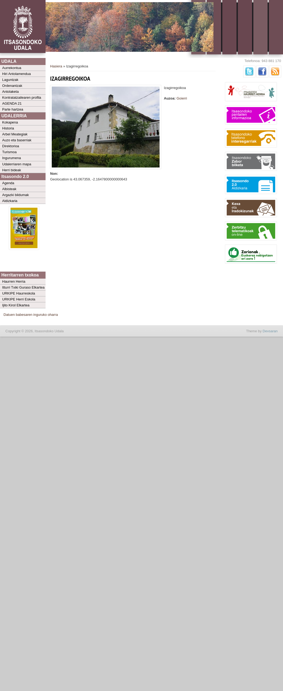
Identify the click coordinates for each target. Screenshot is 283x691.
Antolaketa (10, 92)
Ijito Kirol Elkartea (15, 305)
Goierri (182, 98)
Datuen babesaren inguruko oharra (31, 315)
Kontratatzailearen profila (21, 97)
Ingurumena (11, 158)
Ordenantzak (12, 86)
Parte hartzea (12, 109)
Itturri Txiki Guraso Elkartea (23, 287)
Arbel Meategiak (14, 134)
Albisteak (9, 189)
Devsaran (270, 331)
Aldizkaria (9, 201)
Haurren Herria (13, 281)
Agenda (8, 183)
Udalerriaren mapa (16, 164)
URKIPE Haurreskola (18, 293)
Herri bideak (11, 170)
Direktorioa (10, 146)
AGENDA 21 (12, 103)
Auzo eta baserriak (16, 140)
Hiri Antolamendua (16, 74)
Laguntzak (10, 80)
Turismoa (9, 152)
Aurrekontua (11, 68)
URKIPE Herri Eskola (18, 299)
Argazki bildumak (15, 195)
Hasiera (56, 66)
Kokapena (10, 122)
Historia (8, 128)
